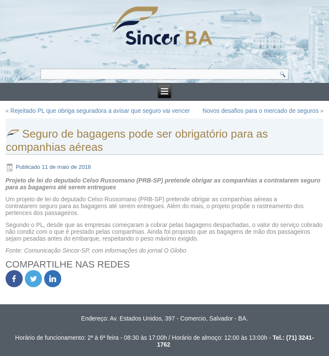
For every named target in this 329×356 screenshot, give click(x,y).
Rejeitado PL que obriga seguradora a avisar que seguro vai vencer (100, 110)
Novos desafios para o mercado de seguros (261, 110)
